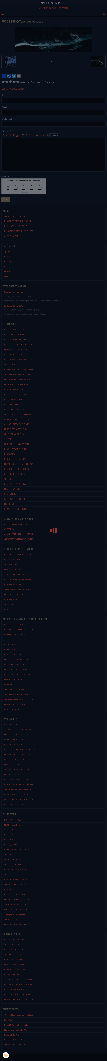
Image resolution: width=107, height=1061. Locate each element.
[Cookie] (6, 1055)
